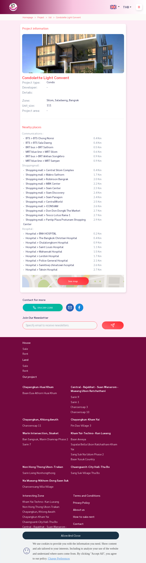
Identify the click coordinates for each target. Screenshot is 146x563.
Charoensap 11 (32, 425)
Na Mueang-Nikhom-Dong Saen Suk (46, 480)
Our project (30, 376)
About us (79, 509)
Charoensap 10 (80, 412)
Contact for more (34, 299)
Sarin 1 (75, 402)
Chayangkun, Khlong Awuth (40, 419)
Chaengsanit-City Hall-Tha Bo (90, 466)
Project (40, 17)
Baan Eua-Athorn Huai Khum (40, 393)
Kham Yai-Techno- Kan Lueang (91, 433)
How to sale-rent (83, 516)
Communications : (33, 133)
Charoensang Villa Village (38, 486)
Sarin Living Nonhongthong (39, 473)
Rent (25, 353)
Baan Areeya (78, 439)
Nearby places (31, 127)
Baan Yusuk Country (83, 459)
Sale (25, 348)
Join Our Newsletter (35, 317)
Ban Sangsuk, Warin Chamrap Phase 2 (45, 439)
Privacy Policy (81, 502)
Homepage (28, 17)
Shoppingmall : (31, 165)
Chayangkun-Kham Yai (85, 419)
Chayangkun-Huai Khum (38, 387)
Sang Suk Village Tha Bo (85, 473)
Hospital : (28, 228)
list (50, 17)
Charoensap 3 (79, 407)
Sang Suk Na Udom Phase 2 (87, 454)
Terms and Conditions (86, 495)
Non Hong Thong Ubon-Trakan (43, 466)
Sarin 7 (27, 444)
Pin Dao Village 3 (81, 425)
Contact (78, 523)
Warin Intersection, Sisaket (41, 433)
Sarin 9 (75, 397)
